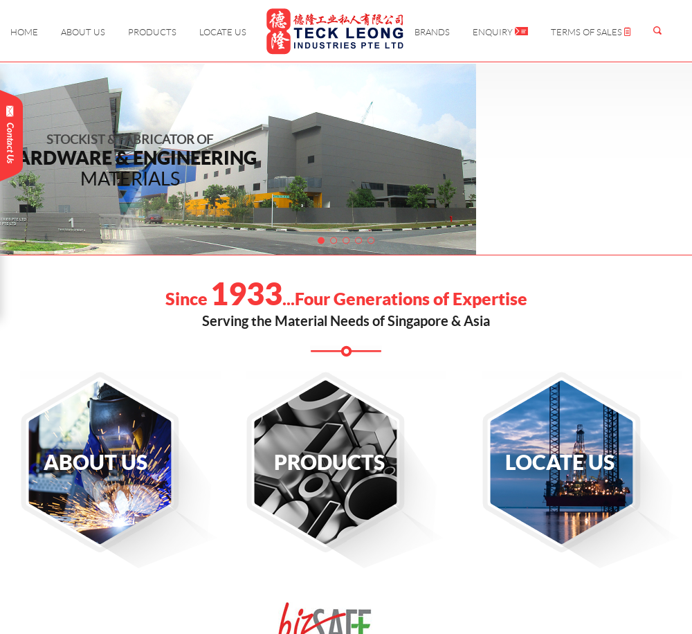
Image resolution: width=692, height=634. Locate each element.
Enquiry (500, 32)
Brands (432, 32)
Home (24, 32)
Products (152, 32)
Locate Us (222, 32)
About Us (83, 32)
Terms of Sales (590, 32)
